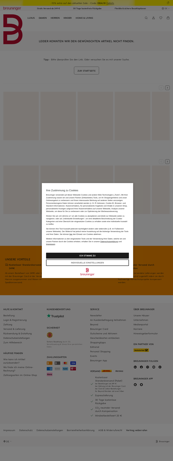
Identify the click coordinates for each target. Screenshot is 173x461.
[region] (87, 230)
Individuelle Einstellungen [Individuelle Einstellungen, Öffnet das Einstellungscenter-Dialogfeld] (87, 262)
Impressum (50, 244)
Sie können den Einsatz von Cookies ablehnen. (81, 234)
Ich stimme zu (87, 255)
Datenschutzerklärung (109, 241)
